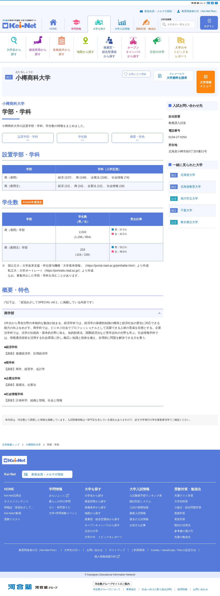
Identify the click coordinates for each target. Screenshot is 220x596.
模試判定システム (140, 501)
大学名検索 (166, 19)
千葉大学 (186, 210)
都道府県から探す (95, 501)
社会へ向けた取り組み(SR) (157, 589)
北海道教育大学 (191, 186)
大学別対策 (181, 501)
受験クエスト (12, 519)
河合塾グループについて (106, 589)
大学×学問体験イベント (63, 513)
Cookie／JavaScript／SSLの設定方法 (173, 550)
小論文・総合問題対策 (187, 507)
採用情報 (182, 589)
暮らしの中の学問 (60, 501)
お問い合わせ (95, 550)
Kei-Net (10, 474)
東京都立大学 (189, 222)
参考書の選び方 (183, 531)
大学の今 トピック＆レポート (103, 537)
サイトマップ (117, 550)
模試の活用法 (182, 525)
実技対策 (179, 519)
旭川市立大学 (189, 198)
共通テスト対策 (183, 495)
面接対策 (179, 513)
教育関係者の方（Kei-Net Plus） (200, 11)
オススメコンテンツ (16, 501)
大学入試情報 (139, 489)
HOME (9, 489)
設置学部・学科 (28, 136)
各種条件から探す (95, 507)
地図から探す (93, 513)
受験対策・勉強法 (187, 489)
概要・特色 (137, 136)
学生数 (82, 136)
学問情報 (55, 489)
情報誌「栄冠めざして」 (19, 507)
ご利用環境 (138, 550)
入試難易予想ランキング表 (146, 495)
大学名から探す (94, 495)
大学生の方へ (72, 550)
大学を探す (93, 489)
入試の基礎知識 (139, 507)
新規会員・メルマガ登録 (158, 11)
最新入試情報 (138, 513)
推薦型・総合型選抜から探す (102, 519)
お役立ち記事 (138, 525)
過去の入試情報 (139, 519)
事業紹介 (131, 589)
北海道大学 (188, 174)
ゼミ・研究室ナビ (60, 507)
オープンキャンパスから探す (102, 525)
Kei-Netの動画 (12, 513)
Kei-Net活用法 (12, 495)
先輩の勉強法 (182, 537)
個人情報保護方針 (105, 556)
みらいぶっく (57, 495)
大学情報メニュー (205, 84)
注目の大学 (91, 531)
